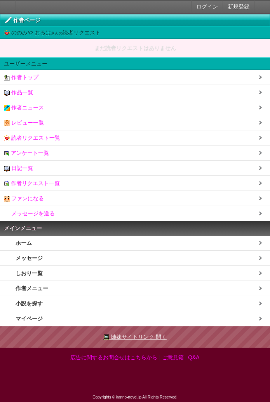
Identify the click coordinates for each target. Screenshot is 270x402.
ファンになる (24, 198)
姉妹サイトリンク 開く (135, 337)
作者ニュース (24, 107)
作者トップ (21, 77)
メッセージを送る (29, 213)
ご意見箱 (173, 357)
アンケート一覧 (26, 153)
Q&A (194, 357)
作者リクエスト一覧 (32, 183)
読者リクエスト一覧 (32, 138)
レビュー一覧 (24, 123)
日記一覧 (18, 168)
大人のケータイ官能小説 (8, 7)
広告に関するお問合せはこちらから (113, 357)
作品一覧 (18, 92)
